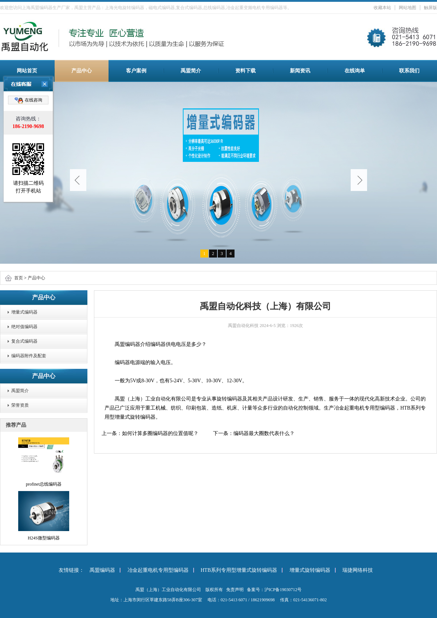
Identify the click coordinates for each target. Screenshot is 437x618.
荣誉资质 (20, 405)
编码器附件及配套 (28, 355)
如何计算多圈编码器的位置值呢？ (160, 433)
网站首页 (27, 70)
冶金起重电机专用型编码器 (158, 570)
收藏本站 (382, 7)
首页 (18, 277)
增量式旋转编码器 (310, 570)
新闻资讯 (300, 70)
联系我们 (409, 70)
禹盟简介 (191, 70)
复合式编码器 (24, 341)
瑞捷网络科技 (357, 570)
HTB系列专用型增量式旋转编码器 (239, 570)
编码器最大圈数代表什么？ (264, 433)
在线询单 (355, 70)
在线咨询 (28, 100)
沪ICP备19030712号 (283, 589)
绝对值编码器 (24, 326)
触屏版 (430, 7)
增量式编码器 (24, 312)
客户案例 (136, 70)
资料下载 (245, 70)
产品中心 (81, 70)
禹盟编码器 (102, 570)
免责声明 (235, 589)
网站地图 (407, 7)
